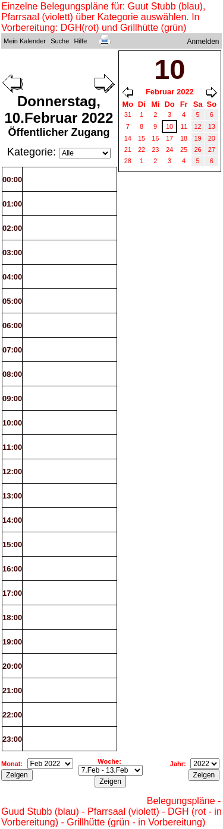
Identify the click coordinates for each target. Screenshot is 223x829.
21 (127, 149)
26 (198, 149)
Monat (10, 763)
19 (198, 138)
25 (183, 149)
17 (169, 138)
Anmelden (203, 41)
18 (183, 138)
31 (127, 114)
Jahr (177, 763)
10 (169, 126)
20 (211, 138)
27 (211, 149)
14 (127, 138)
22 (141, 149)
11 (183, 126)
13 (211, 126)
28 (127, 160)
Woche (108, 761)
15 (141, 138)
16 (155, 138)
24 (169, 149)
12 (198, 126)
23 (155, 149)
